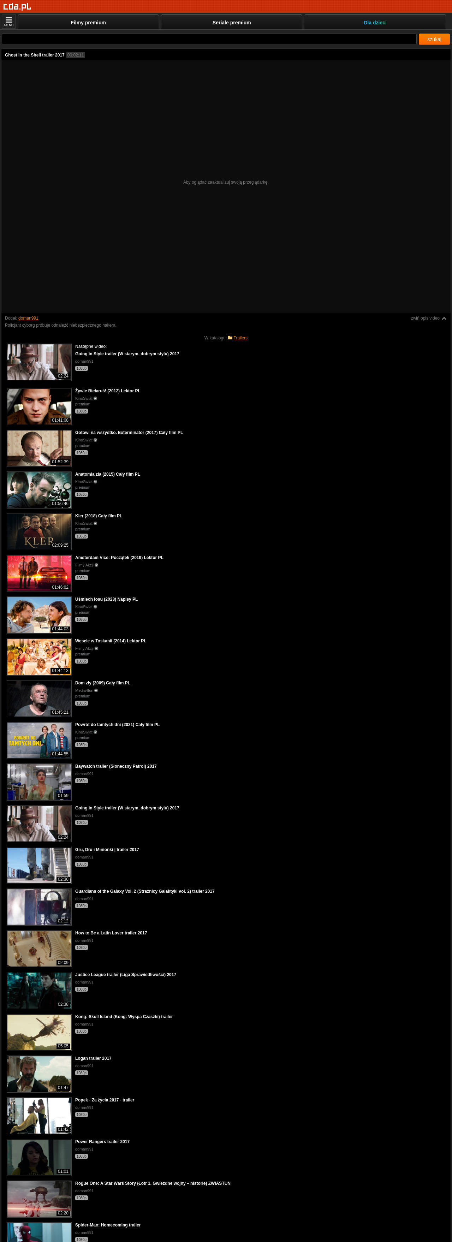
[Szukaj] (209, 39)
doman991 (28, 318)
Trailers (241, 337)
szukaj (434, 39)
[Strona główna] (17, 6)
